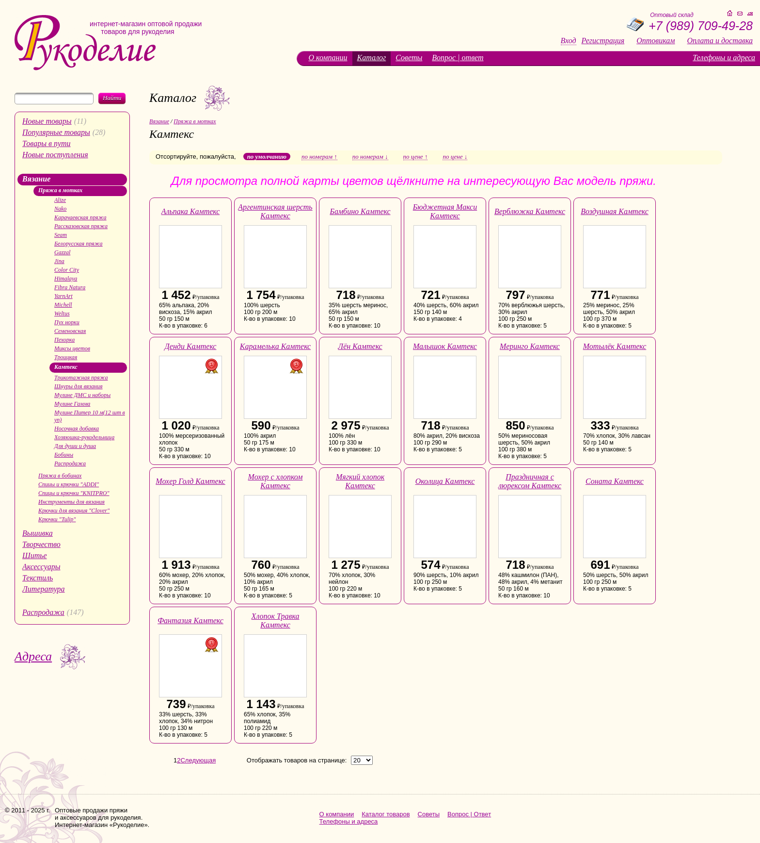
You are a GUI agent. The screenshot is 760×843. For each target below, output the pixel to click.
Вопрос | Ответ (469, 814)
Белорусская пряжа (78, 243)
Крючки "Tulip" (57, 519)
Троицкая (65, 357)
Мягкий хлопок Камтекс (360, 481)
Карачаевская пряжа (80, 217)
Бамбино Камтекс (360, 211)
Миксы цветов (72, 348)
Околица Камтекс (445, 481)
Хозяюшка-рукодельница (84, 437)
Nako (60, 208)
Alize (60, 200)
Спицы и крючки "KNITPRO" (73, 493)
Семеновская (70, 331)
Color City (66, 269)
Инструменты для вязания (71, 501)
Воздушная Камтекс (615, 211)
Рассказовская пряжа (81, 226)
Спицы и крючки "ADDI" (68, 484)
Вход (568, 41)
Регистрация (603, 41)
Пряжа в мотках (60, 190)
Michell (63, 304)
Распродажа (70, 463)
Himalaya (65, 278)
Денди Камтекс (191, 346)
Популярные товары (56, 132)
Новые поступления (55, 154)
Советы (409, 57)
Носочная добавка (76, 428)
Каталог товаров (386, 814)
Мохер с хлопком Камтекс (275, 481)
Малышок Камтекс (445, 346)
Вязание (36, 179)
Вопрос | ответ (457, 57)
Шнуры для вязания (78, 386)
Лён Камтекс (360, 346)
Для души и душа (75, 446)
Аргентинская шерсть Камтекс (275, 211)
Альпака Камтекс (190, 211)
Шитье (34, 555)
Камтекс (66, 367)
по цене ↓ (455, 156)
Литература (43, 589)
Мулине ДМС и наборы (82, 395)
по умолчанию (266, 156)
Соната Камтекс (615, 481)
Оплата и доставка (720, 41)
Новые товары (47, 121)
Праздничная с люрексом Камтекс (529, 481)
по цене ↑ (415, 156)
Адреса (33, 656)
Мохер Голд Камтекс (190, 481)
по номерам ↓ (370, 156)
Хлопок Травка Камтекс (276, 620)
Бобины (63, 454)
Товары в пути (46, 143)
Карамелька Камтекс (275, 346)
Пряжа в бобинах (59, 475)
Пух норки (66, 322)
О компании (328, 57)
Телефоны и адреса (724, 57)
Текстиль (37, 578)
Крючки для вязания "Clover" (74, 510)
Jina (59, 261)
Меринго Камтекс (530, 346)
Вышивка (37, 533)
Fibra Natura (69, 287)
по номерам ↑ (319, 156)
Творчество (41, 544)
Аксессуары (41, 566)
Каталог (371, 57)
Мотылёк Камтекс (615, 346)
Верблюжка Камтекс (529, 211)
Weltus (62, 313)
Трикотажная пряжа (81, 377)
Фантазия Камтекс (190, 620)
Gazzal (62, 252)
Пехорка (64, 339)
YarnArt (63, 296)
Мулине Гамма (72, 403)
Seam (60, 234)
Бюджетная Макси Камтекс (445, 211)
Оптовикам (655, 41)
